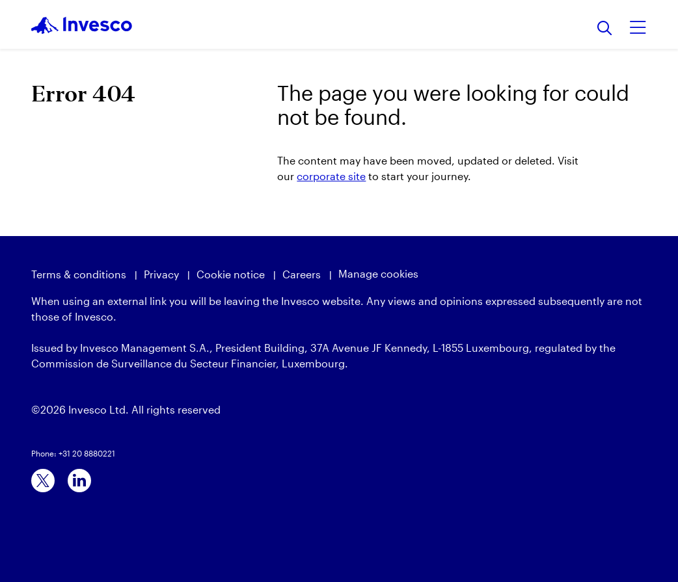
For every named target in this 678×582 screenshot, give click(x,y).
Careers (301, 274)
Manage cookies (378, 273)
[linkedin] (79, 480)
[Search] (604, 29)
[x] (43, 480)
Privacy (161, 274)
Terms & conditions (78, 274)
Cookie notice (231, 274)
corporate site (331, 176)
